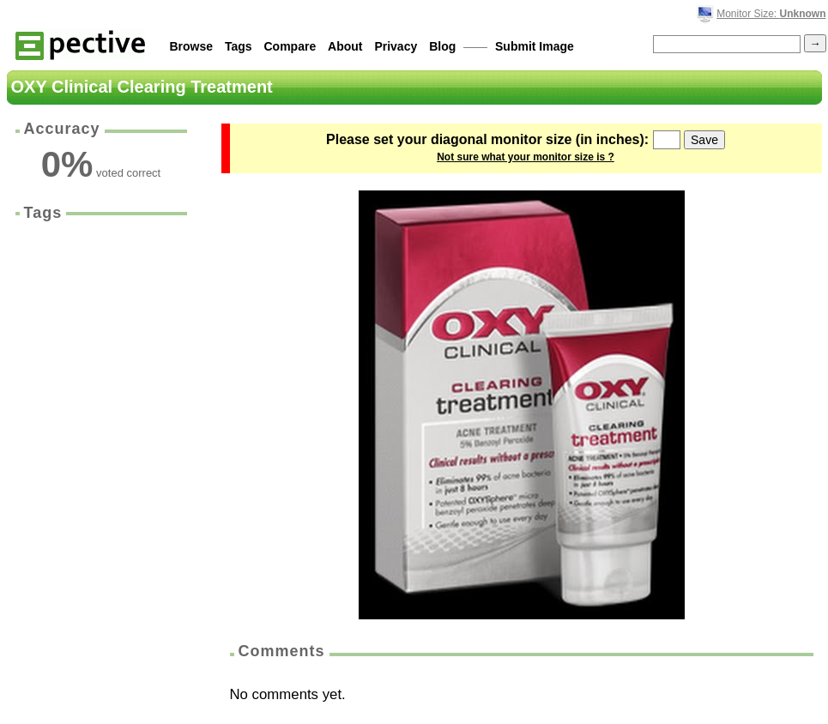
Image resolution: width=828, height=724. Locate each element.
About (345, 46)
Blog (442, 46)
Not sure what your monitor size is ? (525, 157)
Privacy (395, 46)
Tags (238, 46)
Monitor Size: (770, 14)
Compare (290, 46)
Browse (192, 46)
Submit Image (534, 46)
